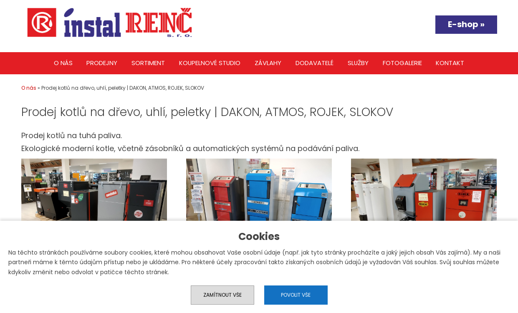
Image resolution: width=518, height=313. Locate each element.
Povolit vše (296, 294)
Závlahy (268, 62)
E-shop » (466, 24)
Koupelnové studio (209, 62)
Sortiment (148, 62)
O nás (63, 62)
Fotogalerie (402, 62)
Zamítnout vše (222, 294)
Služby (358, 62)
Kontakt (450, 62)
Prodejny (101, 62)
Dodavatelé (315, 62)
